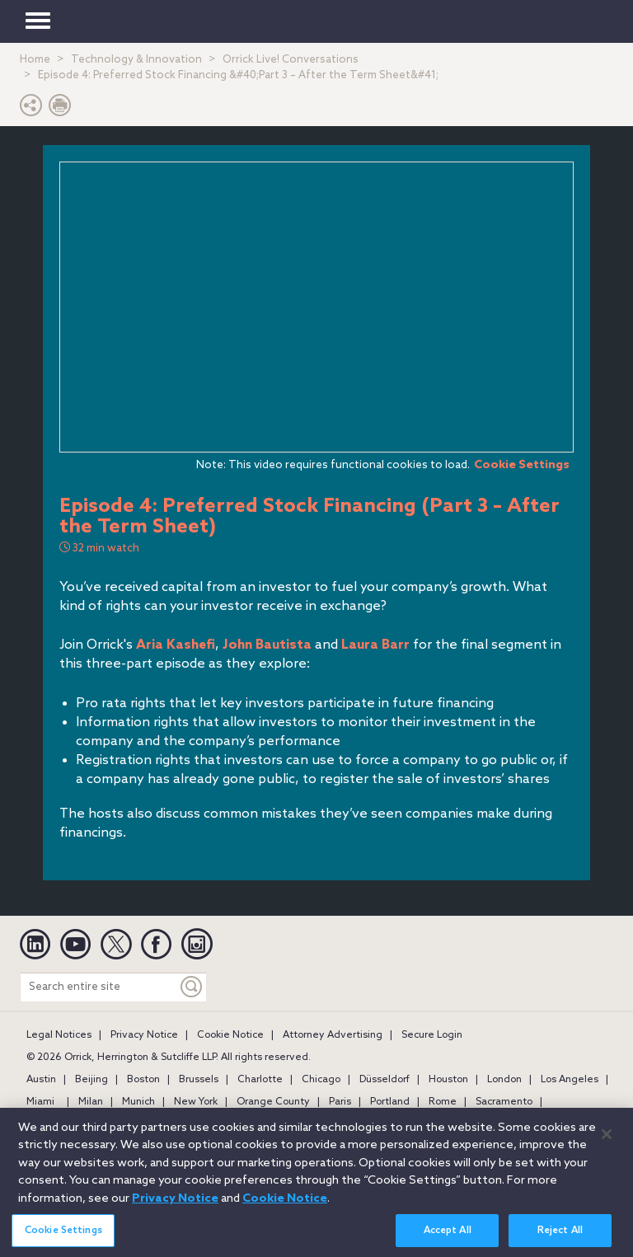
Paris (340, 1102)
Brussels (198, 1080)
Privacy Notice (144, 1035)
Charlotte (260, 1080)
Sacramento (504, 1102)
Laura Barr (375, 645)
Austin (41, 1080)
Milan (90, 1102)
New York (196, 1102)
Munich (138, 1102)
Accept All (447, 1239)
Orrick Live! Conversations (291, 60)
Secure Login (431, 1035)
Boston (143, 1080)
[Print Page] (60, 109)
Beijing (91, 1080)
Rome (443, 1102)
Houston (448, 1080)
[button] (31, 109)
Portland (390, 1102)
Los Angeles (569, 1080)
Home (35, 60)
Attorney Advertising (332, 1035)
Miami (40, 1102)
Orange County (273, 1102)
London (504, 1080)
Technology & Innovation (136, 60)
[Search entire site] (99, 987)
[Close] (606, 1143)
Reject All (560, 1239)
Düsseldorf (384, 1080)
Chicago (321, 1080)
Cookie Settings (522, 464)
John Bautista (267, 645)
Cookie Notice (230, 1035)
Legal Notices (58, 1035)
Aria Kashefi (175, 645)
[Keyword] (192, 987)
